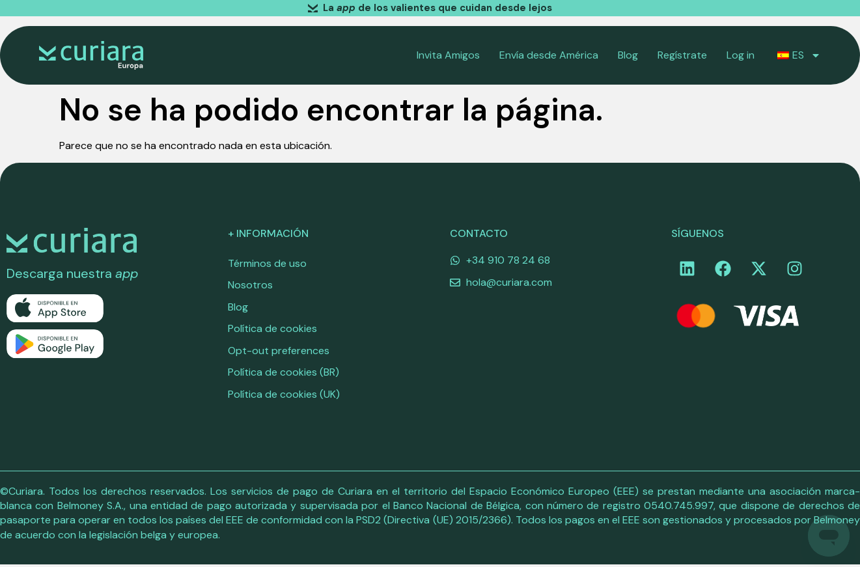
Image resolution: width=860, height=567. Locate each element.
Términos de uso (267, 263)
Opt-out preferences (278, 352)
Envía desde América (548, 55)
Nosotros (250, 285)
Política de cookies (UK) (284, 396)
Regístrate (682, 55)
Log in (741, 55)
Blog (628, 55)
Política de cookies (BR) (283, 374)
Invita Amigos (448, 55)
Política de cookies (272, 330)
